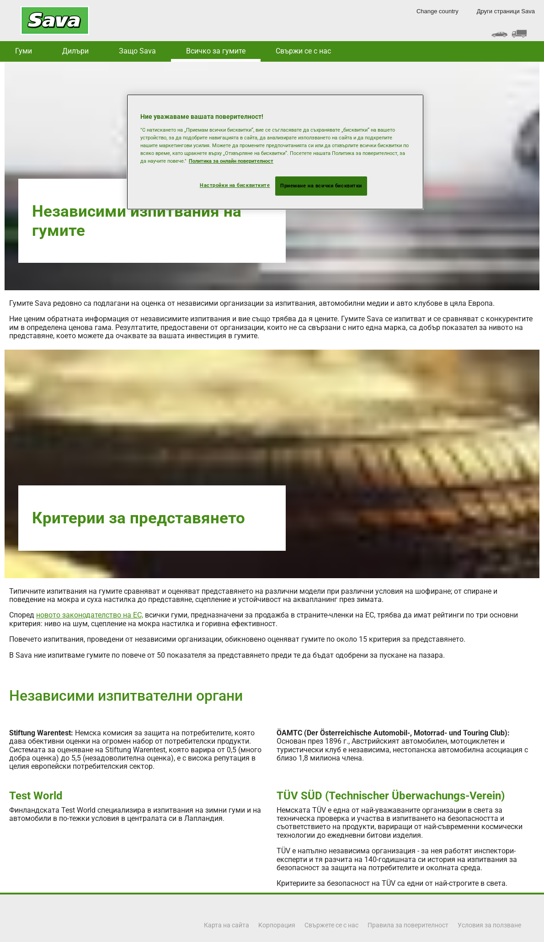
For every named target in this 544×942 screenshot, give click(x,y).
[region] (275, 152)
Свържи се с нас (303, 51)
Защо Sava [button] (137, 51)
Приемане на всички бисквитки (321, 185)
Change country (437, 11)
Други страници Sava (506, 11)
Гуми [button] (23, 51)
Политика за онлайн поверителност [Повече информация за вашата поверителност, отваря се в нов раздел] (231, 161)
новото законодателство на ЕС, (89, 615)
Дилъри (75, 51)
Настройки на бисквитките (235, 185)
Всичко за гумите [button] (215, 51)
